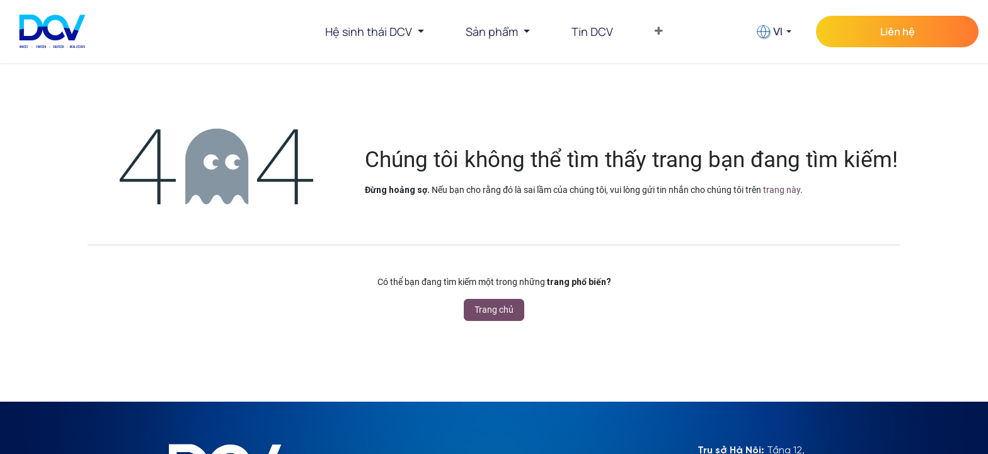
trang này (781, 190)
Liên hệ (897, 31)
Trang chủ (494, 310)
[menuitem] (592, 31)
